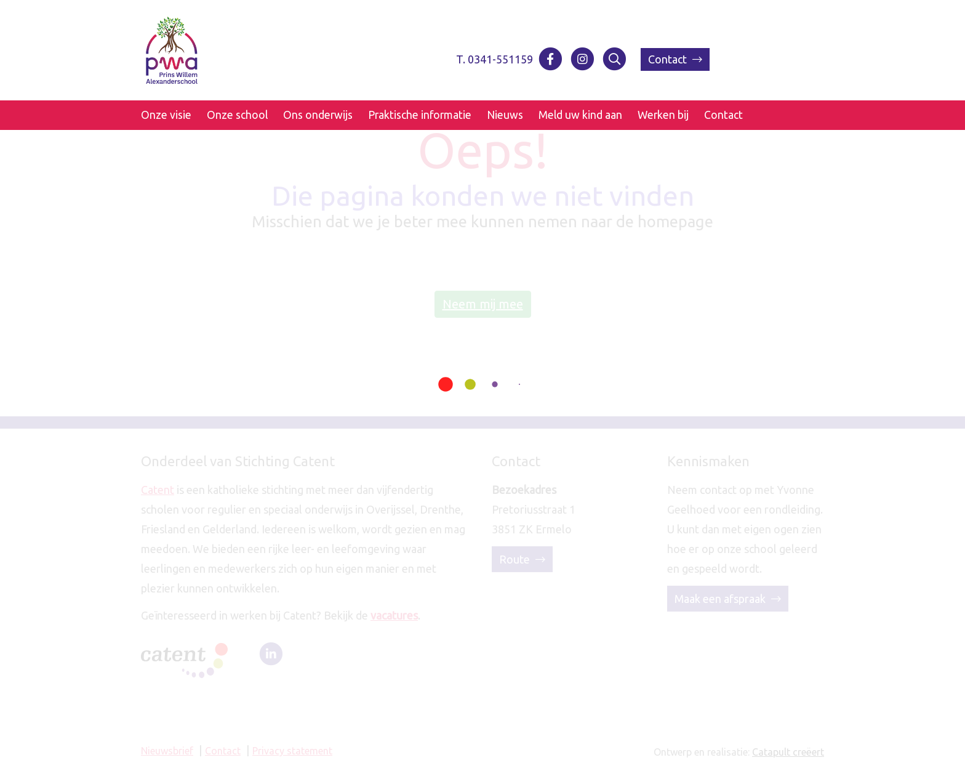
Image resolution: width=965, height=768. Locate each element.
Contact (675, 59)
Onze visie (166, 115)
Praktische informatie (419, 115)
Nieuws (505, 115)
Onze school (237, 115)
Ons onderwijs (318, 115)
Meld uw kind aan (580, 115)
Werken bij (663, 115)
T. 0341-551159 (494, 59)
